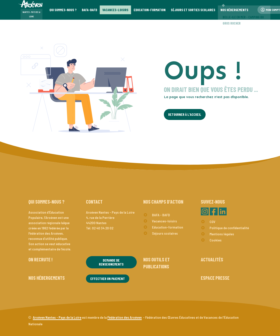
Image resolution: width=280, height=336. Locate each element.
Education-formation (167, 227)
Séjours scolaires (165, 233)
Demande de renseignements (111, 262)
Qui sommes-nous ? (46, 201)
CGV (212, 222)
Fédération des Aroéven (124, 317)
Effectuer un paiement (107, 278)
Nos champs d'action (163, 201)
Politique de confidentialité (229, 228)
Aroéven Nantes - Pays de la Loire (57, 317)
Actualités (212, 259)
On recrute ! (40, 259)
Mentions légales (222, 234)
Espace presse (215, 278)
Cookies (216, 240)
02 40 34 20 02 (102, 228)
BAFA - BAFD (161, 215)
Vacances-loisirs (164, 221)
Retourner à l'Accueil (184, 114)
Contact (94, 201)
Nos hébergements (46, 278)
